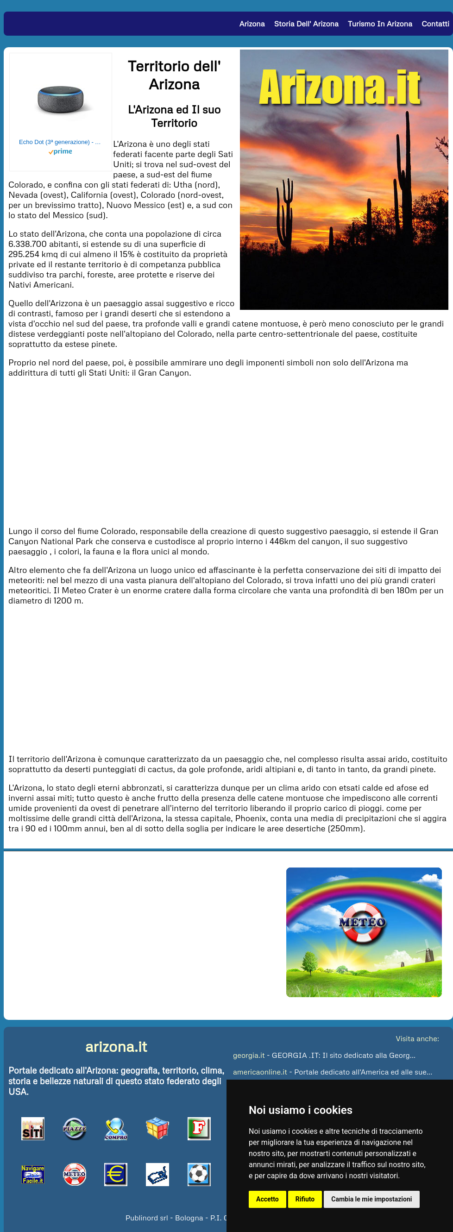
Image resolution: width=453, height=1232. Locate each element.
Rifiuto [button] (305, 1199)
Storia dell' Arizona (306, 23)
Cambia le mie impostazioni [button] (371, 1199)
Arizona (252, 23)
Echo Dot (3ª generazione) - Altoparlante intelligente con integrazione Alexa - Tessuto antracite (60, 141)
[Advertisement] (229, 450)
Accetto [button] (267, 1199)
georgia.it (249, 1055)
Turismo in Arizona (380, 23)
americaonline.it (260, 1071)
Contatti (435, 23)
